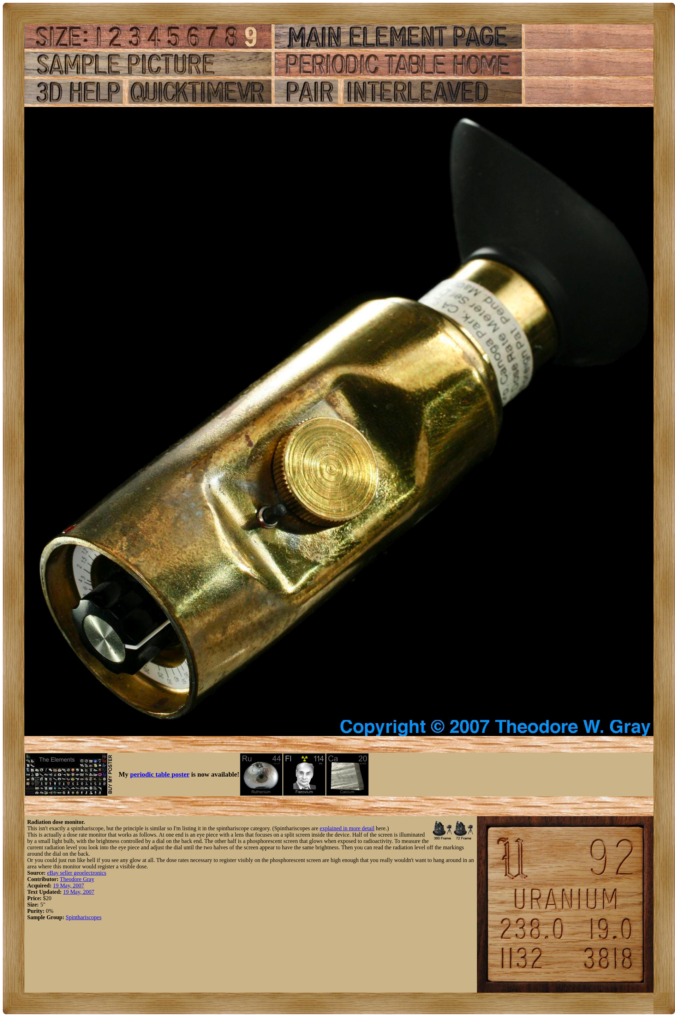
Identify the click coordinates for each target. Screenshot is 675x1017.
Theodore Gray (77, 879)
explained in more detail (347, 828)
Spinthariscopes (83, 917)
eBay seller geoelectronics (76, 873)
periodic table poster (160, 774)
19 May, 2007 (68, 886)
